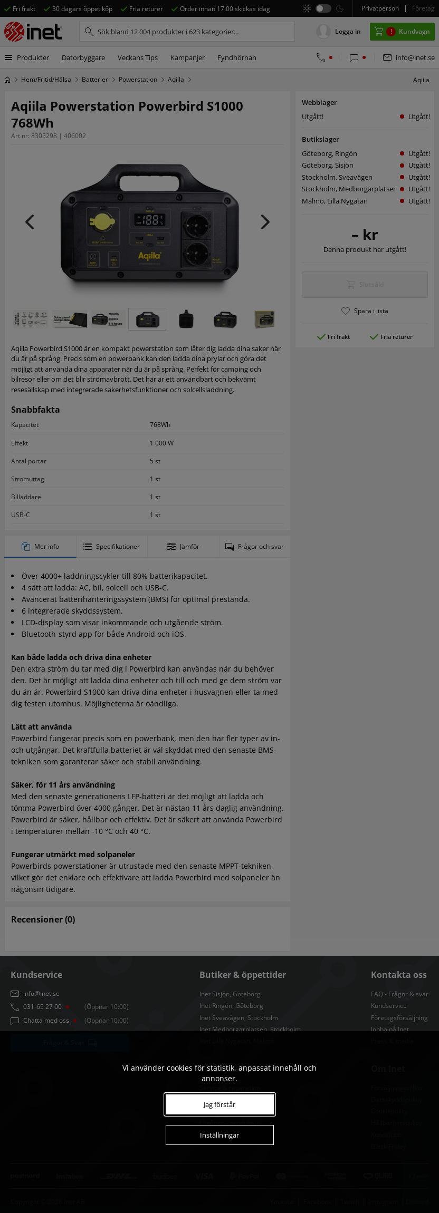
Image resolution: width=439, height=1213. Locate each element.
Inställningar (219, 1135)
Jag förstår (219, 1104)
